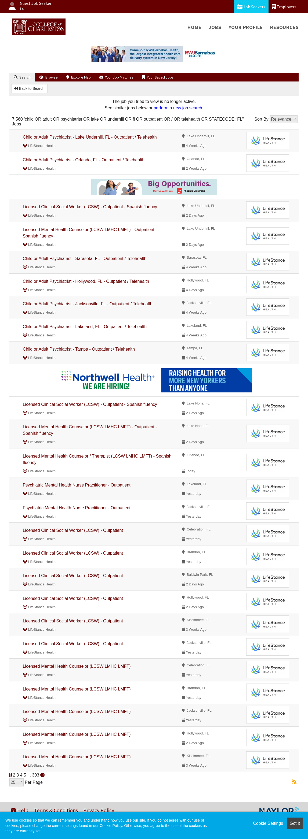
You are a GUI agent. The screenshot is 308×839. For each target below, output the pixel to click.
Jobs (215, 27)
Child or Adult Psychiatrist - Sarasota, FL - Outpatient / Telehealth (85, 258)
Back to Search (29, 88)
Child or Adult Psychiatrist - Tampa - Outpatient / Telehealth (79, 349)
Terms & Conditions (56, 810)
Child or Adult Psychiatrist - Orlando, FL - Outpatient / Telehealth (84, 160)
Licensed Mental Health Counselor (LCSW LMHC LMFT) (77, 666)
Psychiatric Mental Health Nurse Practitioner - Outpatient (77, 485)
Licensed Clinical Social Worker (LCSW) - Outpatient (73, 530)
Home (194, 27)
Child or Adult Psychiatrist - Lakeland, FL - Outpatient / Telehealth (85, 326)
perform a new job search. (178, 108)
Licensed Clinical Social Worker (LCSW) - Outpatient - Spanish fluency (90, 207)
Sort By (261, 119)
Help (19, 810)
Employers (284, 6)
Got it (295, 823)
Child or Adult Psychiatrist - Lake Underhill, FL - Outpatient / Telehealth (90, 137)
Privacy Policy (98, 810)
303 (35, 775)
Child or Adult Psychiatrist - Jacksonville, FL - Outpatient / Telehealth (88, 304)
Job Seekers (251, 6)
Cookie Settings (268, 823)
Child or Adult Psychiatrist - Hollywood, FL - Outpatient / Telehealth (86, 281)
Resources (284, 27)
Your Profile (246, 27)
